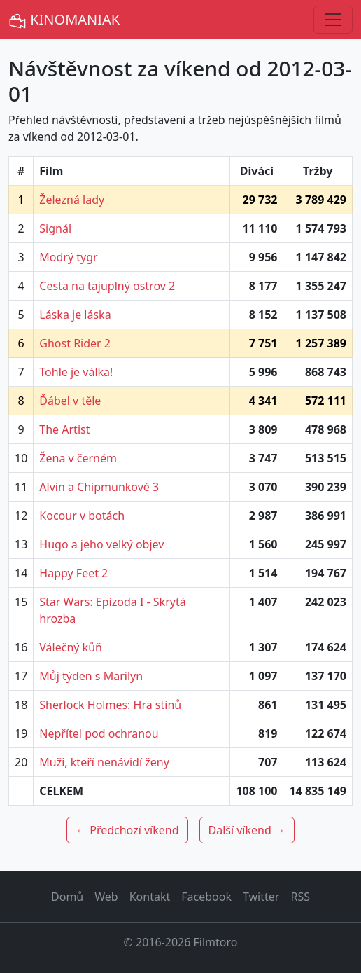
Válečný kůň (70, 647)
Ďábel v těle (70, 400)
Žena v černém (78, 458)
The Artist (64, 429)
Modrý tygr (68, 257)
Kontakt (150, 896)
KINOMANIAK (64, 20)
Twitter (261, 896)
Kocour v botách (82, 515)
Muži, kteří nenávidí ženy (104, 762)
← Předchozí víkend (127, 830)
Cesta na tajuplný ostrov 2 (107, 286)
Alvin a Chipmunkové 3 (99, 487)
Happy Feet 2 (73, 573)
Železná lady (71, 199)
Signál (55, 228)
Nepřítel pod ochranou (98, 733)
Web (106, 896)
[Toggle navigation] (333, 20)
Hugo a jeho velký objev (101, 544)
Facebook (206, 896)
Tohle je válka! (76, 372)
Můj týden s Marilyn (91, 676)
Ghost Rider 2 (75, 343)
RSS (300, 896)
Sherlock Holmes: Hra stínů (110, 704)
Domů (67, 896)
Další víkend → (246, 830)
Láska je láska (75, 314)
